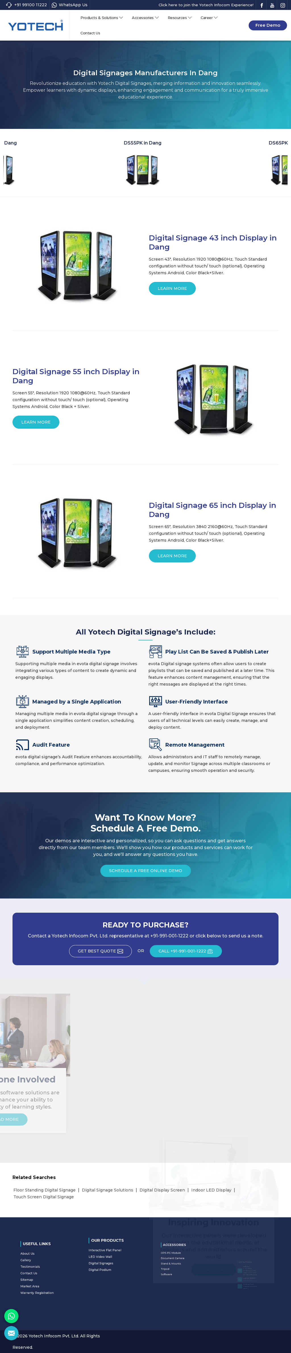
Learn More (172, 290)
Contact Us (90, 33)
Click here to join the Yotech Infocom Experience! (206, 5)
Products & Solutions (101, 17)
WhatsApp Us (70, 5)
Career (209, 17)
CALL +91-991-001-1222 (190, 953)
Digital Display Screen (162, 1190)
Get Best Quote (105, 953)
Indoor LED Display (211, 1190)
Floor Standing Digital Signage (44, 1190)
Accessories (145, 17)
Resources (180, 17)
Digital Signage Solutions (107, 1190)
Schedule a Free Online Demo (146, 872)
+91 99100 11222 (26, 5)
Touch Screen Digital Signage (43, 1196)
